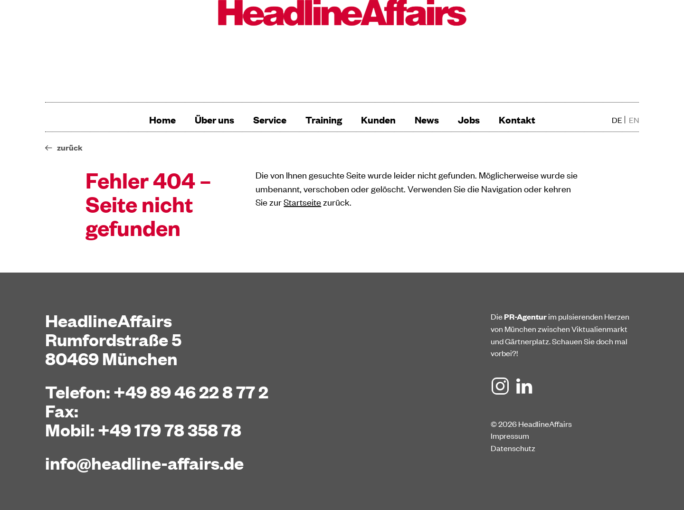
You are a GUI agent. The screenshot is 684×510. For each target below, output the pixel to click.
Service (269, 119)
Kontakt (517, 119)
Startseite (302, 202)
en (634, 119)
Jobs (469, 119)
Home (162, 119)
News (427, 119)
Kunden (378, 119)
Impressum (510, 435)
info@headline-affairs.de (144, 462)
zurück (70, 147)
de (617, 119)
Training (323, 119)
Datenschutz (513, 448)
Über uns (214, 119)
